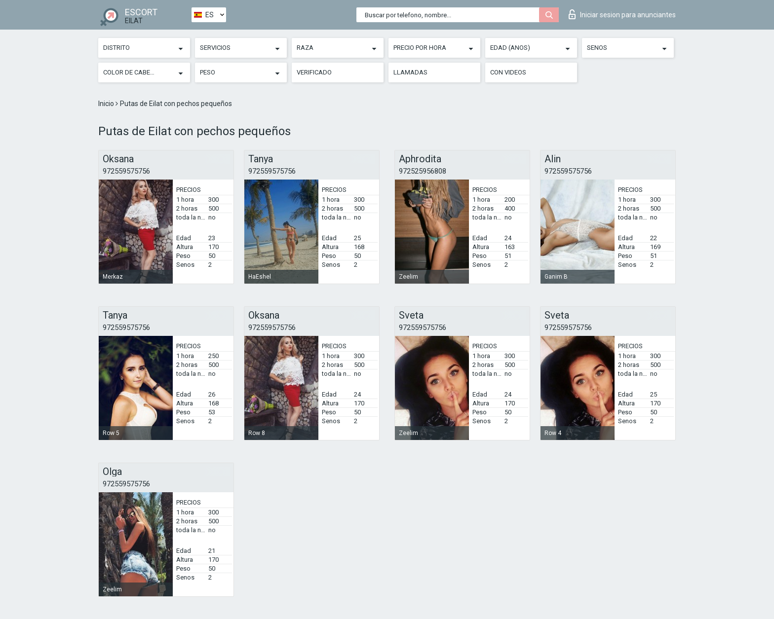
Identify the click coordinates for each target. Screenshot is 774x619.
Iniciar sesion (622, 14)
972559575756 (126, 171)
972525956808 (422, 171)
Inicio (107, 104)
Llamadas (410, 72)
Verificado (314, 72)
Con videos (508, 72)
